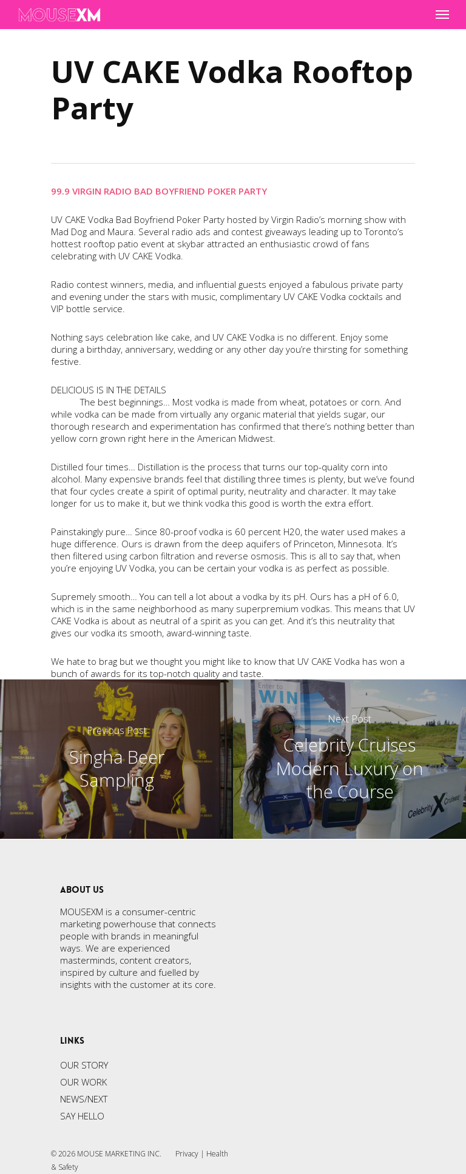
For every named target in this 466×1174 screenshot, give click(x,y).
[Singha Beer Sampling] (116, 759)
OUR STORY (84, 1065)
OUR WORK (83, 1082)
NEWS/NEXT (83, 1099)
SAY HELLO (82, 1116)
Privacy (186, 1154)
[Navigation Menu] (442, 14)
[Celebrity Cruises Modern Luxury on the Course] (349, 759)
